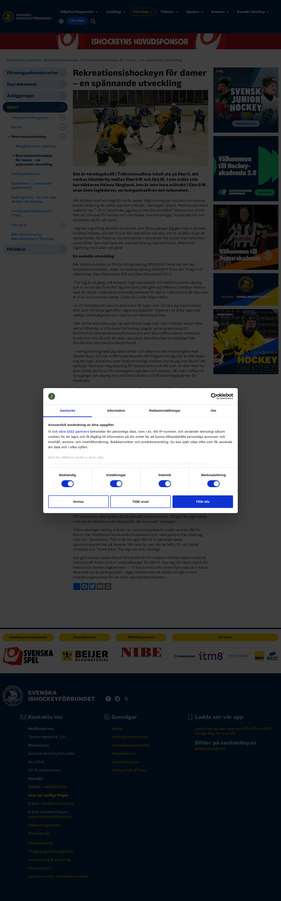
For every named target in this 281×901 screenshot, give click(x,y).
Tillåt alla (203, 501)
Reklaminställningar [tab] (164, 410)
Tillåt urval (141, 501)
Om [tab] (213, 410)
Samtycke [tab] (67, 410)
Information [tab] (116, 410)
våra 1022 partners (74, 431)
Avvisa (78, 501)
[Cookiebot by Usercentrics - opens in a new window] (214, 396)
